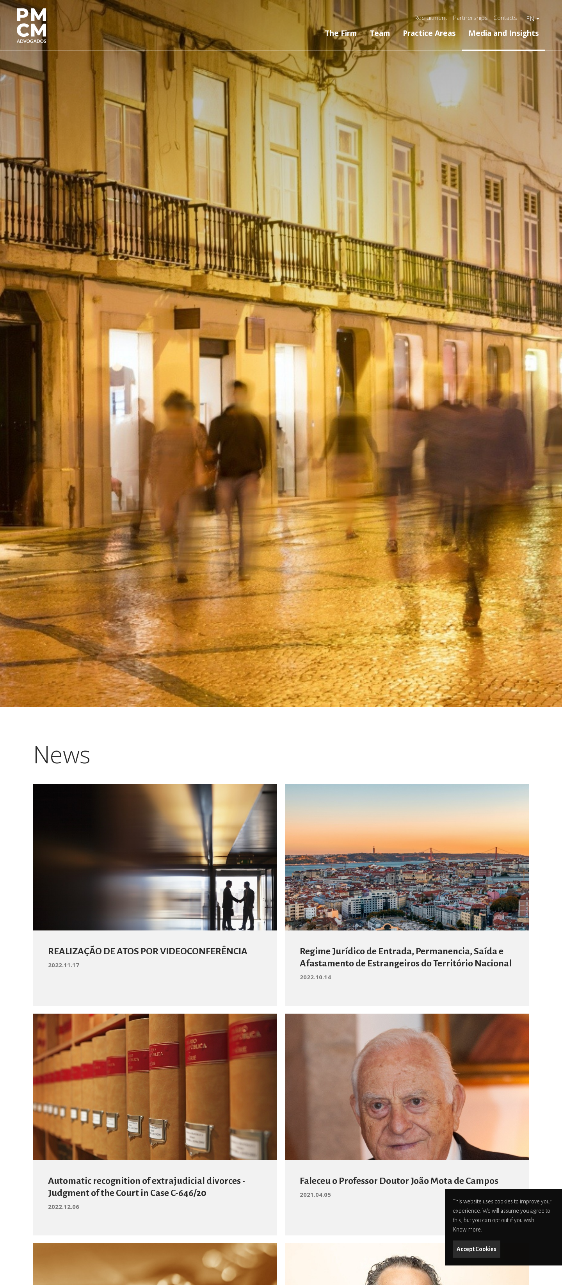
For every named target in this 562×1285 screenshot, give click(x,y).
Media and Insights (503, 33)
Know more (467, 1229)
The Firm (341, 33)
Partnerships (470, 17)
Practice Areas (429, 33)
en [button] (530, 18)
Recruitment (430, 17)
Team (380, 33)
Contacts (505, 17)
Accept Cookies (476, 1249)
